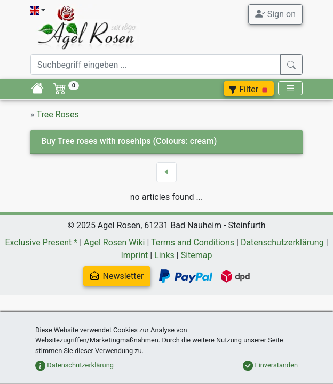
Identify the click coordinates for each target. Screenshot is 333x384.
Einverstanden (270, 365)
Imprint (134, 255)
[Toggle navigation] (290, 88)
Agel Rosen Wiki (114, 242)
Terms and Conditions (192, 242)
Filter (248, 89)
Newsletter (117, 276)
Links (164, 255)
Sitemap (196, 255)
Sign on (275, 14)
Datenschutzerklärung (282, 242)
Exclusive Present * (41, 242)
